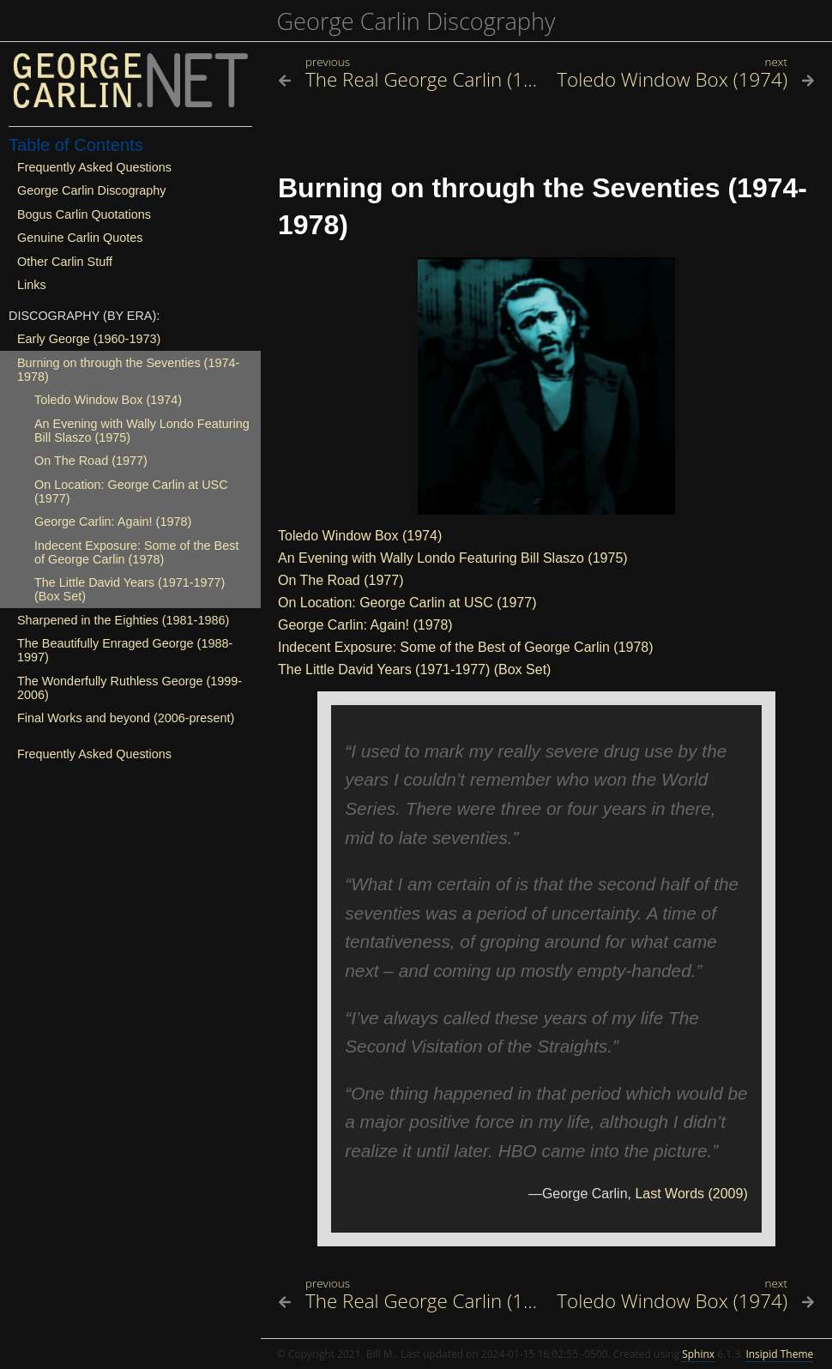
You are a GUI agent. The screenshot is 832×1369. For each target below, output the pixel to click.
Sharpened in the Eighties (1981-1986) (123, 620)
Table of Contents (76, 145)
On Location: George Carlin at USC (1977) (407, 602)
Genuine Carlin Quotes (79, 237)
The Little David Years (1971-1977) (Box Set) (414, 669)
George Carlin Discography (415, 21)
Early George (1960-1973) (88, 339)
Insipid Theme (779, 1354)
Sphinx (698, 1354)
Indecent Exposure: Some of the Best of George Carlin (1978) (466, 647)
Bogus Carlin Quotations (84, 214)
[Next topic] (684, 79)
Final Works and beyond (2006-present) (125, 718)
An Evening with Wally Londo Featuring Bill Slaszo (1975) (453, 558)
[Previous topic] (407, 79)
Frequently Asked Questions (94, 167)
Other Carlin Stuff (64, 261)
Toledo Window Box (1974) (360, 535)
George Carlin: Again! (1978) (365, 625)
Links (31, 285)
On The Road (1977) (340, 580)
